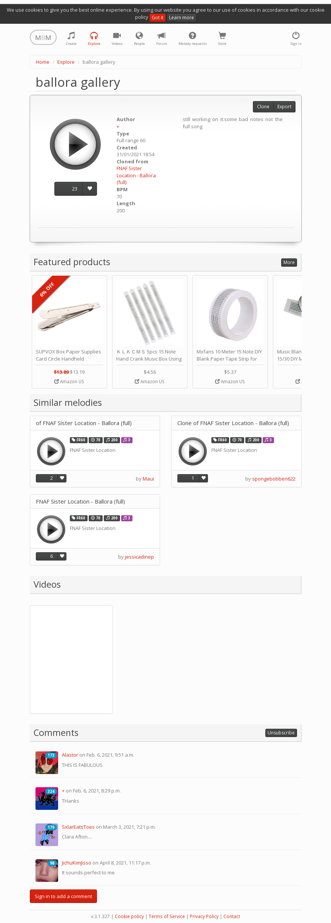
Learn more (181, 17)
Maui (148, 478)
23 (74, 188)
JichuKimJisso (76, 862)
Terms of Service (167, 916)
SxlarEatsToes (78, 826)
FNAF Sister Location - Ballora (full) (136, 175)
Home (42, 61)
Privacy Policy (204, 916)
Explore (66, 61)
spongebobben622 (274, 478)
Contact (231, 916)
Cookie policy (129, 916)
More (289, 262)
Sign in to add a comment (63, 896)
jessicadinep (139, 556)
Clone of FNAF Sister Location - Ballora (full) (233, 423)
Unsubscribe (281, 732)
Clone (263, 106)
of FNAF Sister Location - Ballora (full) (84, 423)
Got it (157, 17)
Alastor (70, 754)
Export (284, 106)
